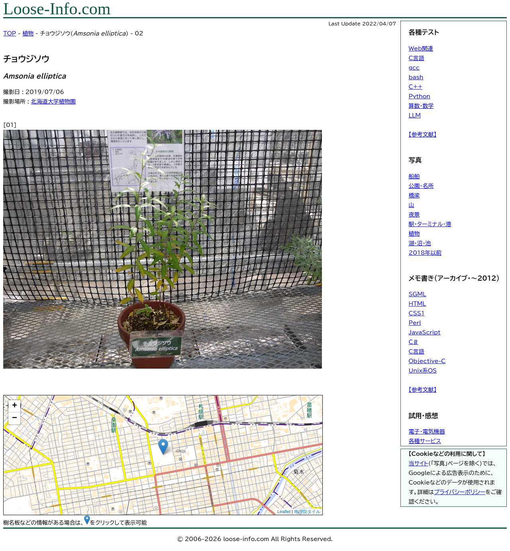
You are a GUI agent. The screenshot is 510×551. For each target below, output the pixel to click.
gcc (414, 67)
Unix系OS (423, 370)
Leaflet (283, 511)
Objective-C (427, 361)
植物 (27, 33)
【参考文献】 (423, 134)
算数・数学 (421, 106)
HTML (417, 304)
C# (413, 342)
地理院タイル (307, 511)
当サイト (418, 463)
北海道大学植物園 (53, 101)
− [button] (14, 418)
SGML (417, 294)
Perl (415, 323)
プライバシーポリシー (459, 492)
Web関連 (421, 48)
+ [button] (14, 406)
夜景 (414, 214)
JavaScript (425, 332)
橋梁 (414, 195)
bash (416, 77)
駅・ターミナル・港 (430, 224)
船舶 (414, 176)
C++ (416, 87)
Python (420, 96)
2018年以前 (425, 253)
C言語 (416, 58)
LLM (415, 115)
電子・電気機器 (427, 431)
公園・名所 (421, 186)
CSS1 (417, 313)
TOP (9, 33)
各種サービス (425, 441)
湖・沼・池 (420, 243)
